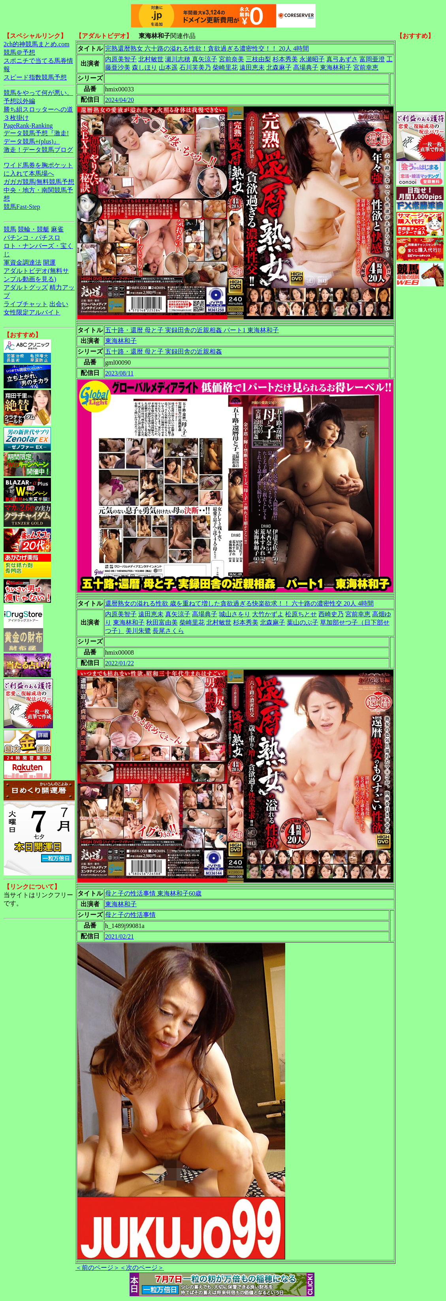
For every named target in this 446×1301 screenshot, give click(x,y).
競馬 (10, 229)
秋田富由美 (162, 622)
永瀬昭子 (312, 59)
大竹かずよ (268, 614)
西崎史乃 (331, 614)
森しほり (144, 67)
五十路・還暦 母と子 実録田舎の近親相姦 (163, 351)
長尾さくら (168, 630)
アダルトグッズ (26, 287)
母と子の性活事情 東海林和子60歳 (153, 893)
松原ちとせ (301, 614)
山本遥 (168, 67)
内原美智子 (121, 59)
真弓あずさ (342, 59)
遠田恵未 (252, 67)
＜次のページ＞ (142, 1267)
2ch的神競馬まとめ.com (37, 44)
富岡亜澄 (372, 59)
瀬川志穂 (177, 59)
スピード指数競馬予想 (35, 77)
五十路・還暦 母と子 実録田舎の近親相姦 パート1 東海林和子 (192, 330)
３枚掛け (16, 117)
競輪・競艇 (33, 229)
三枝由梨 (258, 59)
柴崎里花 (225, 67)
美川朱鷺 (138, 630)
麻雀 (57, 229)
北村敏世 (151, 59)
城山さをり (234, 614)
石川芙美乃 (195, 67)
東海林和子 (336, 67)
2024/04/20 (119, 100)
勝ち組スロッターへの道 (38, 109)
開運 (49, 262)
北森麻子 (279, 67)
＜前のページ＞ (97, 1267)
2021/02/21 (119, 936)
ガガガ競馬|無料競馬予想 (39, 181)
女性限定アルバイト (32, 312)
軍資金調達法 (22, 262)
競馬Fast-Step (22, 206)
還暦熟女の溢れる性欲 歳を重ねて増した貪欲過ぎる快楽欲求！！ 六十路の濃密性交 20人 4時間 (239, 603)
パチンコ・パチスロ (32, 237)
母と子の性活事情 (130, 914)
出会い (58, 304)
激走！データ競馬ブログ (38, 149)
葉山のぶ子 (302, 622)
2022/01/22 (119, 663)
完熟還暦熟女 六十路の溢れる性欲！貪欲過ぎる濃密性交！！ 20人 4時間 (207, 48)
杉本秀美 (285, 59)
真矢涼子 (204, 59)
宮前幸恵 (365, 67)
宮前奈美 (231, 59)
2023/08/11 (119, 373)
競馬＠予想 (19, 52)
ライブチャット (26, 304)
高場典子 (305, 67)
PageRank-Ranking (28, 125)
